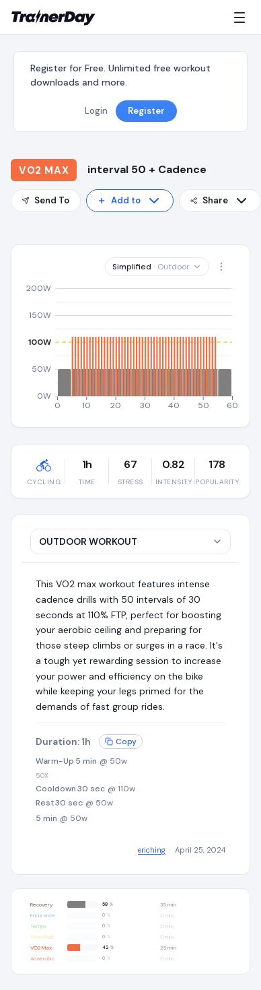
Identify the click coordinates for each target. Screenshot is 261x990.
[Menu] (242, 17)
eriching (151, 850)
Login (96, 111)
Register (146, 111)
